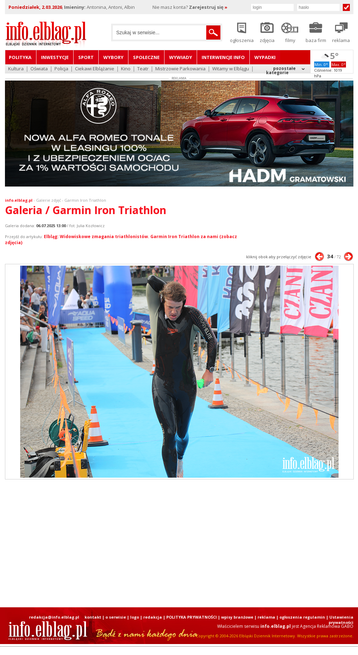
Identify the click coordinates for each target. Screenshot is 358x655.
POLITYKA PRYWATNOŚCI (191, 617)
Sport (86, 57)
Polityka (20, 57)
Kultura (16, 69)
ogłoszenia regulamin (302, 617)
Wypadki (265, 57)
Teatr (143, 69)
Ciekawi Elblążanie (94, 69)
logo (134, 617)
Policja (61, 69)
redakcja (152, 617)
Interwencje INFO (223, 57)
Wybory (113, 57)
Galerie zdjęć (48, 200)
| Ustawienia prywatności (339, 619)
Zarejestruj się (208, 7)
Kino (126, 69)
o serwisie (115, 617)
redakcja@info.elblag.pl (54, 617)
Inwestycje (55, 57)
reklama (266, 617)
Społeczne (146, 57)
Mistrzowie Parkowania (180, 69)
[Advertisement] (162, 543)
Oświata (39, 69)
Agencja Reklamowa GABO (326, 626)
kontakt (93, 617)
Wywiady (180, 57)
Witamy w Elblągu (230, 69)
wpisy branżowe (237, 617)
